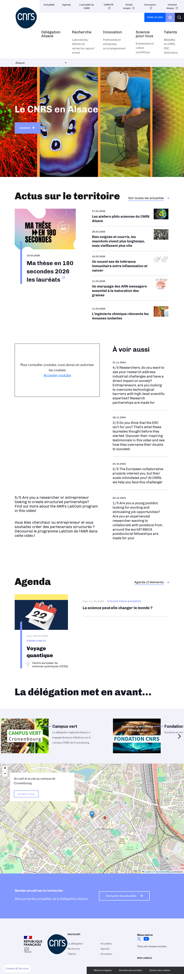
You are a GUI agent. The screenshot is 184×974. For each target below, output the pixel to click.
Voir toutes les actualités (146, 198)
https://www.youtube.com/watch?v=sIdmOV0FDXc (141, 382)
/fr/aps (130, 217)
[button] (92, 815)
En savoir (24, 128)
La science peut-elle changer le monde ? (126, 605)
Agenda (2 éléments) (149, 582)
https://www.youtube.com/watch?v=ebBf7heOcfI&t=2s (141, 518)
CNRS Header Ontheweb (170, 17)
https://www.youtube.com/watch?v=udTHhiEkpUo (141, 433)
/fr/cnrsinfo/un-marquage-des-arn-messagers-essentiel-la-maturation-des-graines (130, 288)
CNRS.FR (108, 4)
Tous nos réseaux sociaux (152, 946)
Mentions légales (103, 970)
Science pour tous (146, 44)
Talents (171, 44)
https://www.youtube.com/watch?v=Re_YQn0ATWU (141, 473)
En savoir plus (26, 793)
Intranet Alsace (172, 6)
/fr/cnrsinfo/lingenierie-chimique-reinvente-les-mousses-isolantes (130, 313)
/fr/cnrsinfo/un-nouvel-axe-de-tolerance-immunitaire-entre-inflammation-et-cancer (130, 263)
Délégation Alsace (52, 37)
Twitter (139, 939)
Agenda (66, 4)
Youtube (146, 939)
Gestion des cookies (159, 970)
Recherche (83, 44)
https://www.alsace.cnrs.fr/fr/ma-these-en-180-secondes (45, 246)
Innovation (115, 42)
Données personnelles (130, 970)
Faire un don (155, 17)
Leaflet (146, 872)
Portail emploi (127, 6)
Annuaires (150, 4)
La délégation (75, 943)
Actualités (49, 4)
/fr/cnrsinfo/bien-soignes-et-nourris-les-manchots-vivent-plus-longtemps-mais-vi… (130, 238)
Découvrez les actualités (121, 896)
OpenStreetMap (163, 872)
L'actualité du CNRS (86, 6)
